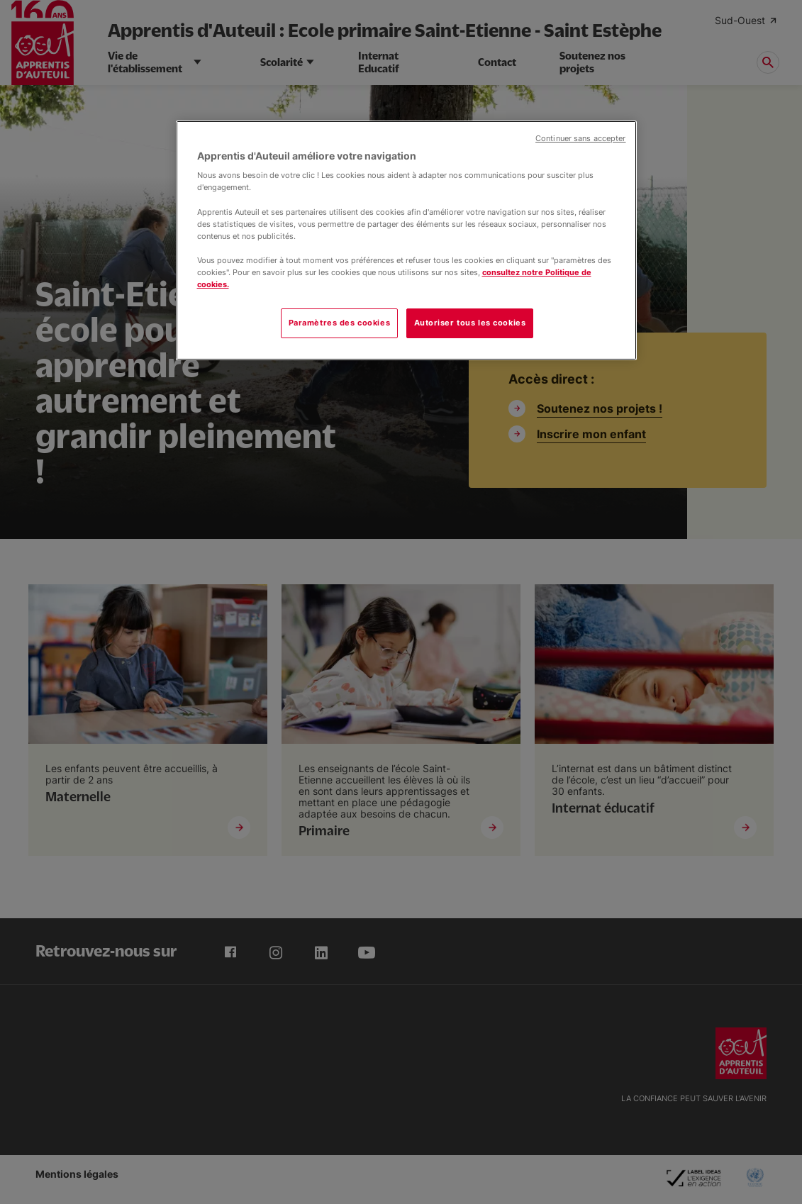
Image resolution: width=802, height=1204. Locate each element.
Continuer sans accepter (580, 138)
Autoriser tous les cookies (470, 323)
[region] (406, 240)
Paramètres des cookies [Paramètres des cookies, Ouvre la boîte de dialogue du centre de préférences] (340, 323)
